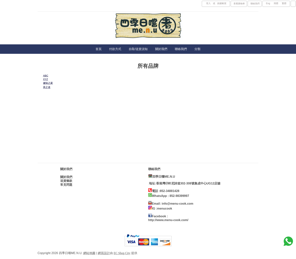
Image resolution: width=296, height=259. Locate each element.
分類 (197, 49)
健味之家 (48, 83)
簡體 (276, 3)
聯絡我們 (255, 3)
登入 (208, 3)
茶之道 (46, 87)
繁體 (284, 3)
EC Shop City (122, 253)
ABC (45, 75)
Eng (268, 3)
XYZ (45, 79)
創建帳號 (221, 3)
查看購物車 (239, 3)
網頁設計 (104, 253)
